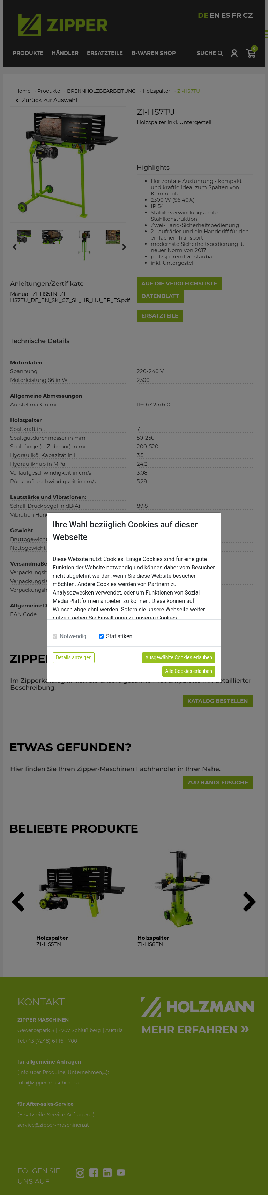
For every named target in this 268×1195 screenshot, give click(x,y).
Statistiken (119, 636)
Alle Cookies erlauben (188, 671)
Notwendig (73, 636)
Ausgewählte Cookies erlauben (178, 657)
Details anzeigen (73, 657)
